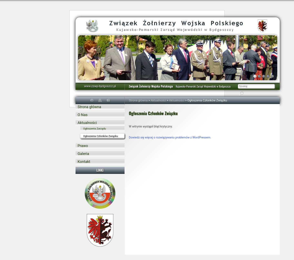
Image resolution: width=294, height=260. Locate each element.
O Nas (83, 115)
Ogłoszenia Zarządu (94, 128)
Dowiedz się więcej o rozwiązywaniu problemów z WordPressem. (170, 137)
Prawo (83, 146)
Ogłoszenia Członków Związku (100, 136)
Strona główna (138, 100)
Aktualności (158, 100)
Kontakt (84, 161)
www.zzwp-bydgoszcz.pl (100, 86)
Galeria (83, 153)
